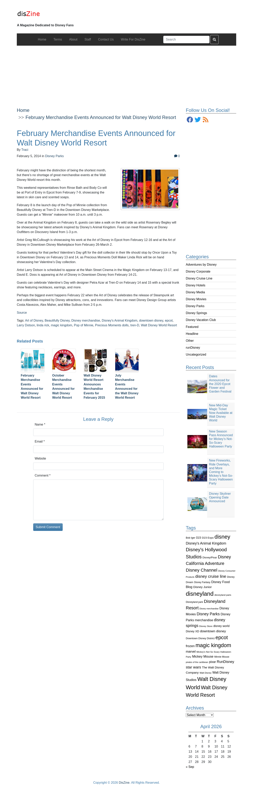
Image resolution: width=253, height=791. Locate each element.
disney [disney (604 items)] (222, 537)
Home (23, 110)
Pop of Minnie (83, 325)
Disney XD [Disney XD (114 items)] (192, 631)
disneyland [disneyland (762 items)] (199, 593)
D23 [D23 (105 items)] (198, 537)
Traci (24, 149)
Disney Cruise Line (199, 278)
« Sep (190, 766)
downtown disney (151, 320)
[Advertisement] (126, 73)
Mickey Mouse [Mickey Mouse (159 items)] (202, 656)
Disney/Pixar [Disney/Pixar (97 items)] (210, 557)
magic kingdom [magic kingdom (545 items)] (213, 645)
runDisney (193, 347)
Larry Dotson (26, 325)
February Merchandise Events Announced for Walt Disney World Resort (100, 117)
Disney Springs (196, 313)
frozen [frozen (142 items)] (190, 646)
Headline (192, 333)
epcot (169, 320)
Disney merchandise (85, 320)
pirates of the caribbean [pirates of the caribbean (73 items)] (197, 662)
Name (40, 424)
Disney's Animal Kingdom (119, 320)
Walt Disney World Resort (159, 325)
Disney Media (195, 292)
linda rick (43, 325)
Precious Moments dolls (112, 325)
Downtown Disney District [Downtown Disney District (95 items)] (200, 638)
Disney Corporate (198, 271)
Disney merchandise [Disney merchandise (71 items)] (209, 608)
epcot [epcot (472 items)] (221, 637)
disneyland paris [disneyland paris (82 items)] (222, 595)
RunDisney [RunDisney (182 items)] (225, 662)
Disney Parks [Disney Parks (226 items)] (208, 614)
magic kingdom (61, 325)
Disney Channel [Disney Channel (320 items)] (201, 570)
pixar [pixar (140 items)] (212, 662)
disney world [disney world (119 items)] (221, 626)
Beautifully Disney (57, 320)
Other (190, 340)
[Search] (186, 39)
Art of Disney (34, 320)
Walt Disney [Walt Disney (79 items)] (205, 673)
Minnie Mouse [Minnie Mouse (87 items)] (221, 656)
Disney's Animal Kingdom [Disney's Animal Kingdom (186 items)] (206, 543)
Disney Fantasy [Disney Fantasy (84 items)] (202, 582)
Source (22, 312)
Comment (43, 475)
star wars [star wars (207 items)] (193, 667)
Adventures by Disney (201, 264)
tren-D (134, 325)
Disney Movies (196, 299)
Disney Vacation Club (201, 320)
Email (40, 441)
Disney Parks (195, 306)
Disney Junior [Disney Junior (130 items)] (202, 587)
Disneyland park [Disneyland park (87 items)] (194, 602)
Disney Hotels (195, 285)
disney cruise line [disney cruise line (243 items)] (210, 576)
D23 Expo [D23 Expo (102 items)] (208, 537)
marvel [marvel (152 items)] (191, 651)
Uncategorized (196, 354)
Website (40, 458)
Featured (192, 326)
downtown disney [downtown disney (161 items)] (213, 631)
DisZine (124, 782)
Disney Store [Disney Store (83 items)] (205, 626)
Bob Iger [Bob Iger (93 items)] (190, 537)
